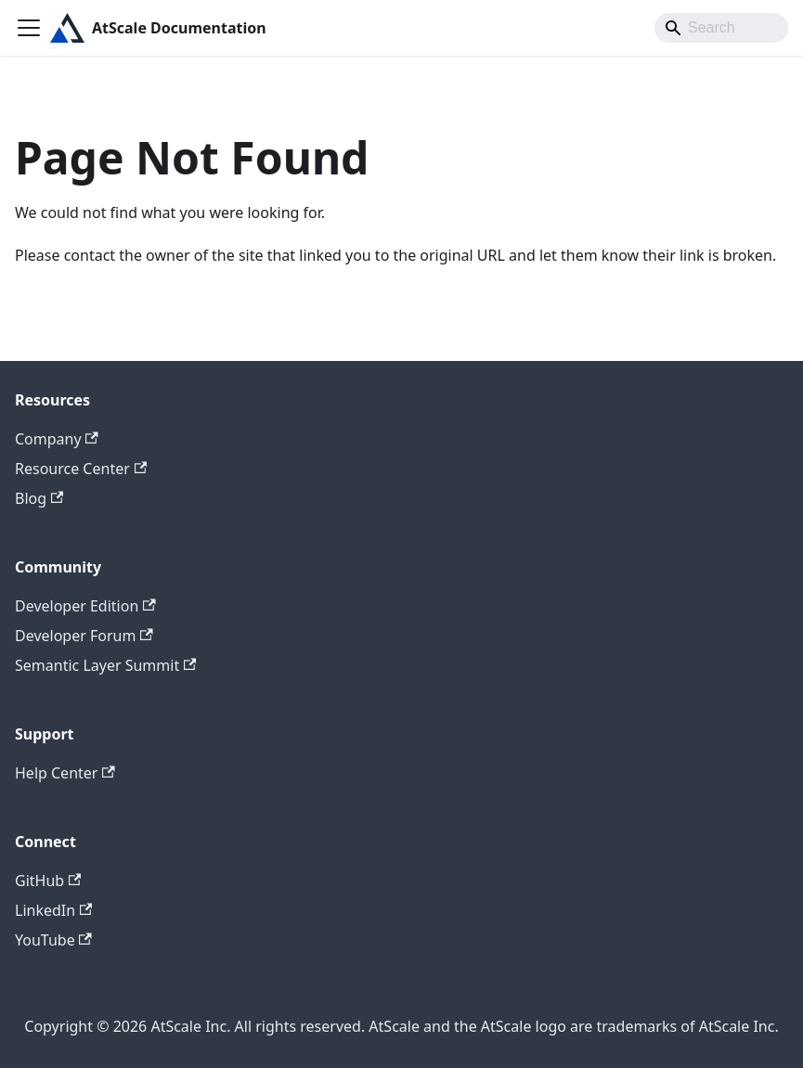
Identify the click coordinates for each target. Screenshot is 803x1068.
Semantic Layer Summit (105, 665)
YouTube (53, 940)
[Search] (721, 28)
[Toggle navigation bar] (29, 28)
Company (56, 439)
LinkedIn (53, 910)
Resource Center (81, 468)
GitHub (48, 880)
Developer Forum (84, 635)
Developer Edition (85, 606)
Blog (39, 498)
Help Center (65, 773)
